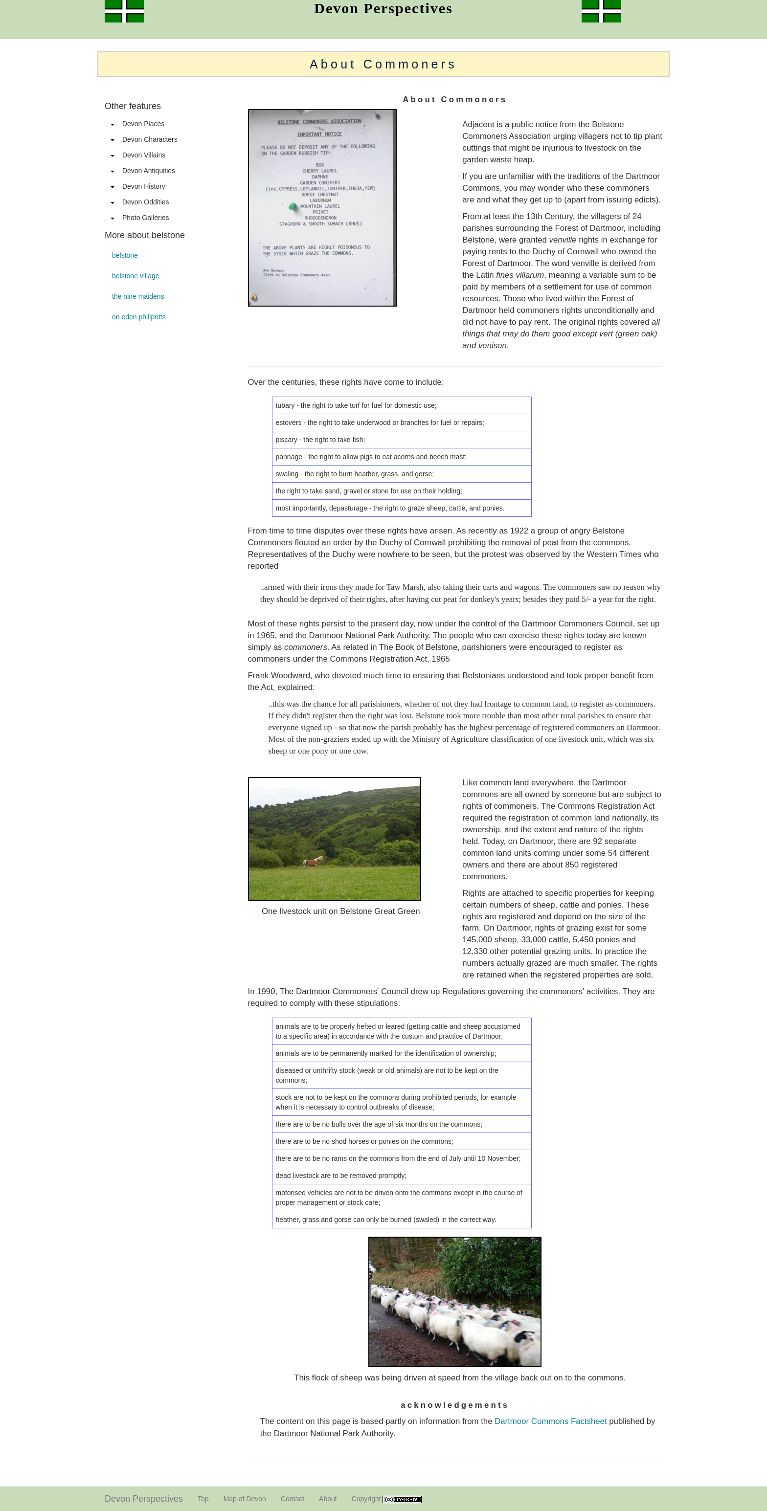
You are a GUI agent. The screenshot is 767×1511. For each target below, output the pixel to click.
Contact (292, 1499)
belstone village (135, 276)
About (328, 1499)
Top (203, 1499)
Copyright (387, 1499)
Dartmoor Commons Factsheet (551, 1421)
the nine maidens (138, 296)
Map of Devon (245, 1499)
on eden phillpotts (139, 317)
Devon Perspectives (144, 1499)
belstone (125, 255)
